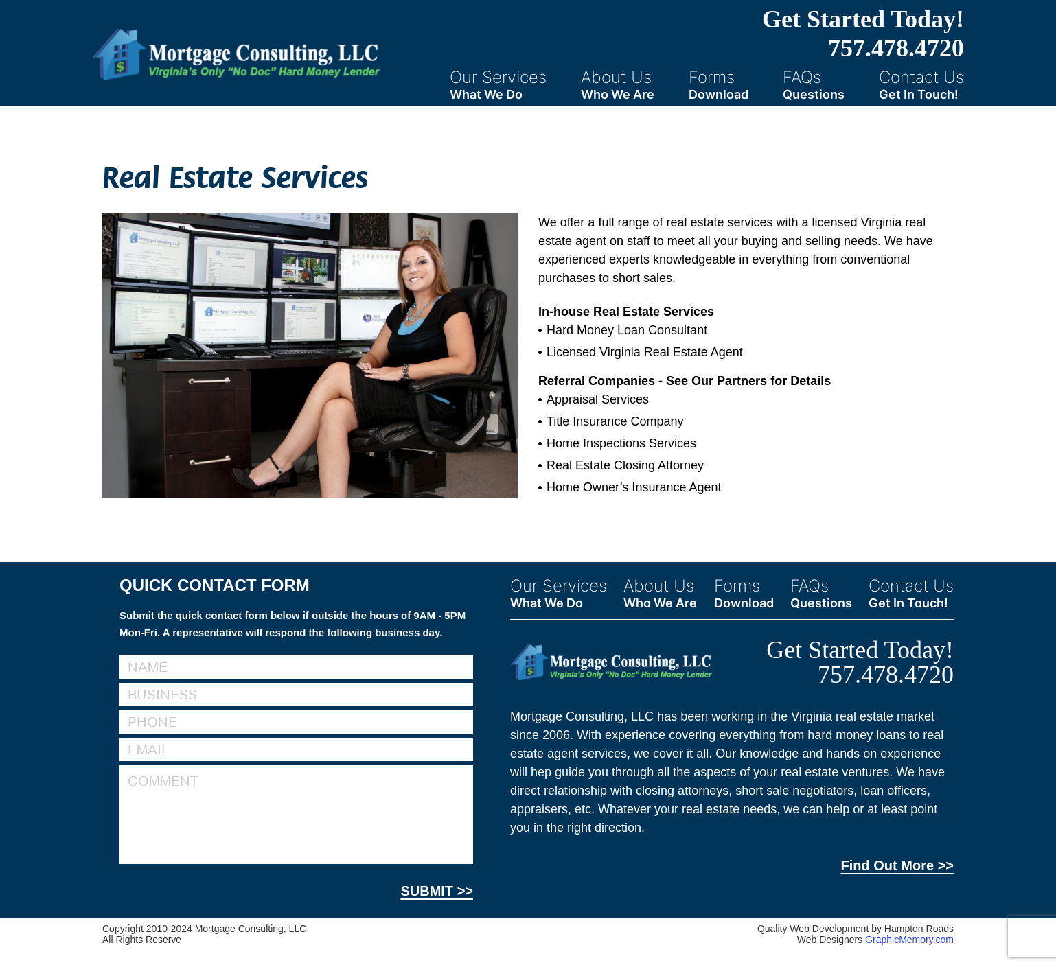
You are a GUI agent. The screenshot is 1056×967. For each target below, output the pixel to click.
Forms (718, 84)
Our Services (498, 84)
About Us (617, 84)
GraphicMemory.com (909, 939)
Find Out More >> (897, 865)
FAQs (814, 84)
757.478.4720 (896, 48)
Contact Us (921, 84)
